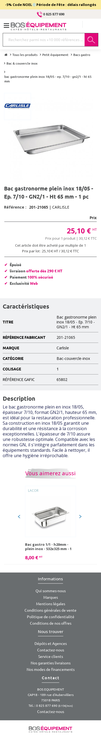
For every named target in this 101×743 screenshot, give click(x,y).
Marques (50, 597)
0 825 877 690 (50, 14)
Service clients (50, 656)
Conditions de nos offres (50, 623)
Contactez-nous (50, 650)
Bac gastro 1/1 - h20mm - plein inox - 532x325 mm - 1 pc (48, 546)
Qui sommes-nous (51, 591)
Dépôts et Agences (50, 643)
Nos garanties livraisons (51, 663)
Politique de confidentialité (50, 617)
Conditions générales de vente (50, 610)
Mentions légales (50, 604)
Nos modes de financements (51, 669)
